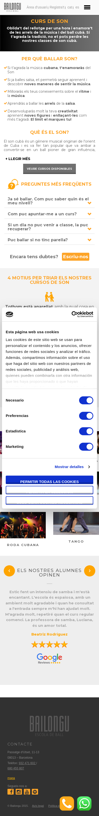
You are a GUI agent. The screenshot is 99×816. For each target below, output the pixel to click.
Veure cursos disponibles (49, 168)
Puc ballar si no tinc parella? (38, 240)
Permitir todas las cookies (49, 482)
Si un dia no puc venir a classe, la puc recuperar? (48, 227)
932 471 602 (27, 763)
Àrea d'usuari (37, 7)
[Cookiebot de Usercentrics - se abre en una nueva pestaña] (71, 314)
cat (69, 7)
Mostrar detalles (69, 467)
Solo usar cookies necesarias (49, 502)
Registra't (57, 7)
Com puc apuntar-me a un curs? (42, 214)
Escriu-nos (75, 256)
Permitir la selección (49, 492)
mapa (11, 778)
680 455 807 (15, 768)
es (77, 7)
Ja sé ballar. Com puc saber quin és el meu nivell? (48, 201)
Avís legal (38, 805)
